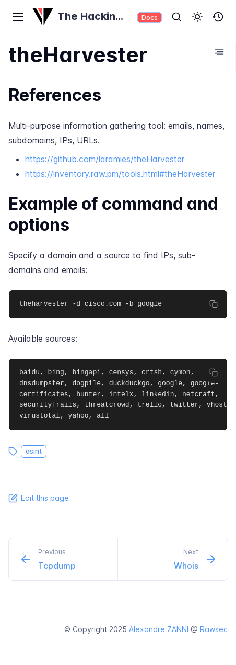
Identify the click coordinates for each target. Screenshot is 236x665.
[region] (118, 304)
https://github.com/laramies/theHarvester (104, 159)
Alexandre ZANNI (158, 629)
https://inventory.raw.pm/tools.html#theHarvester (120, 173)
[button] (197, 16)
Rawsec (214, 629)
